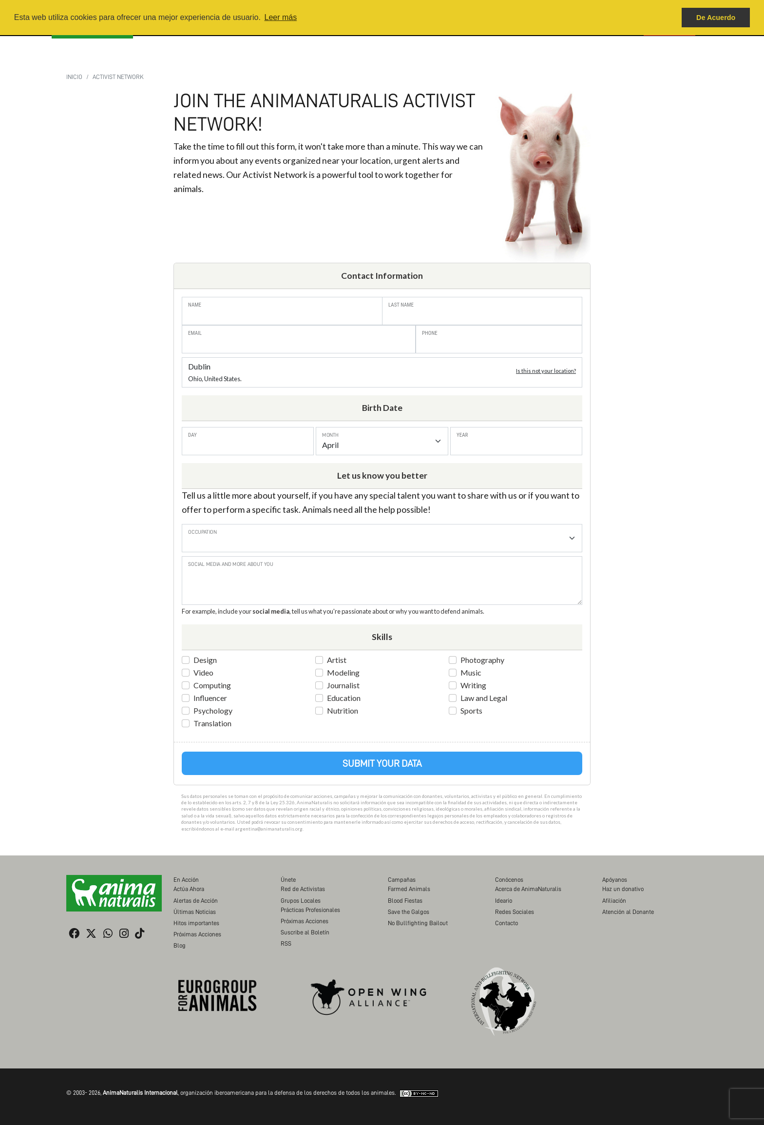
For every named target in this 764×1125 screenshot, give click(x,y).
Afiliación (614, 900)
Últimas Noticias (194, 912)
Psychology (212, 710)
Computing (212, 685)
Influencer (210, 697)
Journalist (343, 685)
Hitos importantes (196, 923)
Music (470, 672)
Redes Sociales (514, 912)
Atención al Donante (628, 912)
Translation (212, 723)
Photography (482, 659)
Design (205, 659)
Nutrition (342, 710)
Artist (336, 659)
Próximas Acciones (197, 934)
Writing (473, 685)
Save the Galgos (408, 912)
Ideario (503, 900)
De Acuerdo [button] (715, 17)
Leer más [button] (280, 17)
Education (344, 697)
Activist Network (118, 77)
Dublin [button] (382, 372)
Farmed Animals (409, 889)
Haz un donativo (623, 889)
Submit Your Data (382, 763)
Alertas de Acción (195, 900)
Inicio (74, 77)
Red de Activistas (303, 889)
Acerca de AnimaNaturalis (528, 889)
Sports (471, 710)
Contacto (506, 923)
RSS (286, 943)
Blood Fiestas (405, 900)
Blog (179, 945)
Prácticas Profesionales (310, 910)
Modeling (343, 672)
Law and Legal (483, 697)
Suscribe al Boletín (305, 932)
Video (203, 672)
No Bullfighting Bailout (418, 923)
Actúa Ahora (188, 889)
